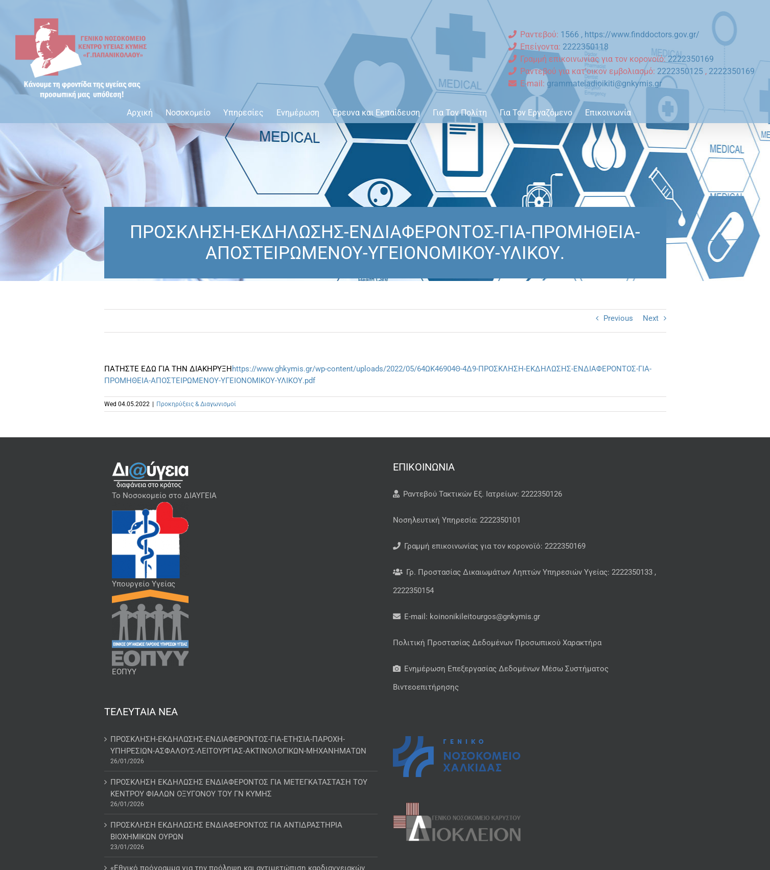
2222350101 (500, 520)
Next (651, 318)
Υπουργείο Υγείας (143, 584)
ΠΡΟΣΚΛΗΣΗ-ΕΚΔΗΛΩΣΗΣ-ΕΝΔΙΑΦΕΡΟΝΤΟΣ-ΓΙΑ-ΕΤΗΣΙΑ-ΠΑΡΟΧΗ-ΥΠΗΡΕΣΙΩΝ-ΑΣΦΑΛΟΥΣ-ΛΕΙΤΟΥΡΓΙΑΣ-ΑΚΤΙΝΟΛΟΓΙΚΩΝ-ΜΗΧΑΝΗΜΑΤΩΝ (238, 745)
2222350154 (413, 590)
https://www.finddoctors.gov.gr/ (642, 34)
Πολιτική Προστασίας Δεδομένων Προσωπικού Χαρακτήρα (497, 642)
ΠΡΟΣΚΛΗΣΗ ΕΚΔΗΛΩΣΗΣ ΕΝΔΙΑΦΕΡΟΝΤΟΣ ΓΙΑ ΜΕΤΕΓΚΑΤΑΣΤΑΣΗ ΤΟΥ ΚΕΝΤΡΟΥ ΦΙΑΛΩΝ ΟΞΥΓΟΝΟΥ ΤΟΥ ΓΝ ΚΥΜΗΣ (238, 788)
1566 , (573, 34)
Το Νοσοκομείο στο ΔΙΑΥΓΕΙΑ (164, 495)
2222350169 (691, 59)
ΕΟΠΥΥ (124, 671)
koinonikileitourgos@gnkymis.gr (485, 616)
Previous (618, 318)
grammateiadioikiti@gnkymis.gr (604, 83)
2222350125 (681, 71)
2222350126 (541, 494)
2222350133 (632, 572)
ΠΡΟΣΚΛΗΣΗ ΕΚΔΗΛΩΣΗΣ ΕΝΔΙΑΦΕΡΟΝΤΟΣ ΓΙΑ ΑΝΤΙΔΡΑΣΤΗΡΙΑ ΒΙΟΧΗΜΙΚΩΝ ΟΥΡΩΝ (226, 830)
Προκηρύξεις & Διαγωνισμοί (196, 404)
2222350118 (586, 47)
